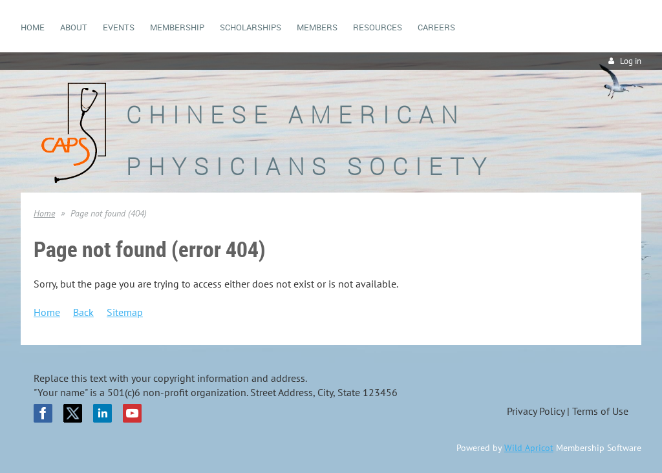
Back (83, 312)
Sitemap (125, 312)
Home (44, 213)
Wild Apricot (528, 448)
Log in (630, 61)
